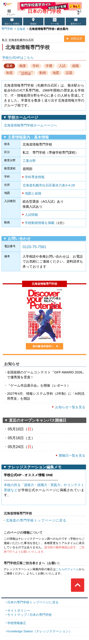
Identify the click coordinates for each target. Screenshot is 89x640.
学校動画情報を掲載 (40, 223)
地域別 (33, 24)
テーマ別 (54, 24)
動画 (42, 73)
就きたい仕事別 (12, 24)
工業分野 (29, 161)
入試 (62, 66)
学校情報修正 (16, 623)
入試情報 (31, 215)
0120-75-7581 (34, 247)
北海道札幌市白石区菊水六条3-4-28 (49, 185)
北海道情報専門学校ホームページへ (30, 125)
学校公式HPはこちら (18, 57)
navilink (8, 10)
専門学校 (7, 28)
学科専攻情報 (34, 177)
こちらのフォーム (67, 569)
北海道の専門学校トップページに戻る (36, 520)
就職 (75, 66)
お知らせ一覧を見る (70, 407)
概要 (22, 66)
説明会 (26, 73)
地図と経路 (33, 193)
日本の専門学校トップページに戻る (33, 602)
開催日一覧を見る (72, 455)
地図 (56, 73)
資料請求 (76, 38)
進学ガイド (76, 24)
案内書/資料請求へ (43, 346)
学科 (36, 66)
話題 (69, 73)
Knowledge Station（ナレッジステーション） (39, 631)
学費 (49, 66)
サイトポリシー (18, 610)
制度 (9, 73)
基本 (9, 66)
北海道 (21, 28)
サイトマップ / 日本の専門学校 (29, 614)
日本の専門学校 (44, 11)
